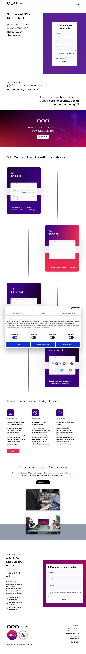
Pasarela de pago (74, 636)
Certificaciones (74, 638)
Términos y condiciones (72, 633)
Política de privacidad (73, 631)
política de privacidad (71, 592)
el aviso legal (66, 54)
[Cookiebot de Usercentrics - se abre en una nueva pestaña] (72, 308)
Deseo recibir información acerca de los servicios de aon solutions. (65, 58)
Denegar (18, 344)
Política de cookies (73, 628)
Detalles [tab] (43, 313)
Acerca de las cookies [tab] (68, 313)
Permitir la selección (43, 344)
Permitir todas (67, 344)
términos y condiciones (65, 53)
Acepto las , (65, 54)
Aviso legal (76, 625)
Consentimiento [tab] (18, 313)
